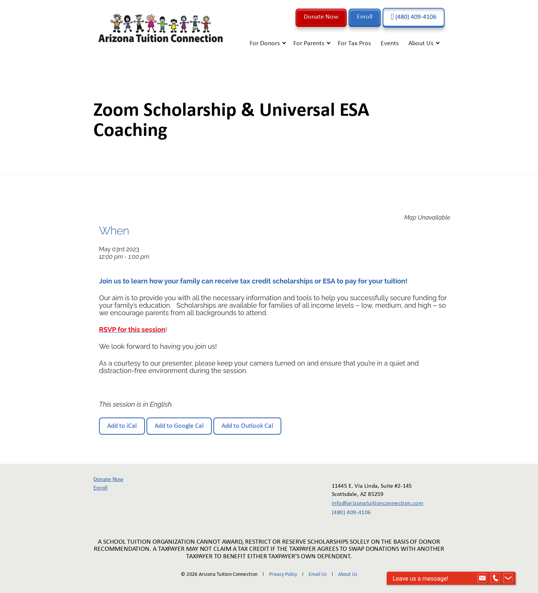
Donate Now (321, 17)
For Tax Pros (354, 43)
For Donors (265, 43)
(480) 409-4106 (413, 17)
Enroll (364, 17)
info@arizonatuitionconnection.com (372, 503)
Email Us (318, 574)
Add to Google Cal (179, 425)
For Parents (308, 43)
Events (390, 43)
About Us (420, 43)
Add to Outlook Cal (247, 425)
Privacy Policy (283, 574)
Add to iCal (122, 425)
